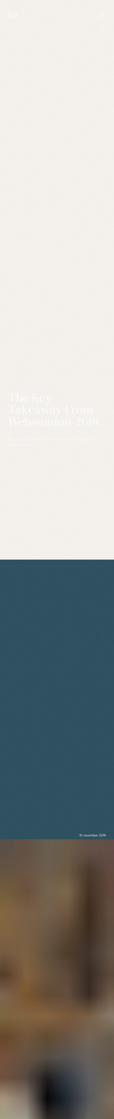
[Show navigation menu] (102, 15)
